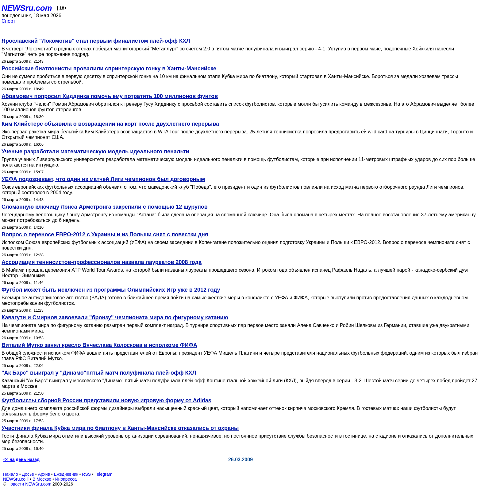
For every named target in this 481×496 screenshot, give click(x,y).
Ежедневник (66, 474)
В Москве (42, 479)
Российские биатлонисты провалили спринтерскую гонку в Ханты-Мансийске (109, 68)
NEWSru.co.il (16, 479)
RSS (86, 474)
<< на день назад (21, 459)
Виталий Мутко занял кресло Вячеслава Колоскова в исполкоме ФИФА (99, 345)
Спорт (8, 21)
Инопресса (66, 479)
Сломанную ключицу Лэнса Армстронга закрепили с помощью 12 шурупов (105, 207)
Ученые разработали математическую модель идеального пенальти (95, 151)
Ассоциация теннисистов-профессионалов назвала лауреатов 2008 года (102, 262)
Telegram (104, 474)
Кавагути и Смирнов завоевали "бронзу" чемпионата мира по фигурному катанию (115, 317)
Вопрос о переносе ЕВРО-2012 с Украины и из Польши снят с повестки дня (105, 234)
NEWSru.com (27, 8)
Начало (10, 474)
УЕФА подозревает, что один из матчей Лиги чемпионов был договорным (103, 179)
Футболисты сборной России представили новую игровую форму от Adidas (106, 400)
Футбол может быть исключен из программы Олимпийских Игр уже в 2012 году (111, 290)
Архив (44, 474)
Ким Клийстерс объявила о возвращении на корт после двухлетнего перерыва (110, 124)
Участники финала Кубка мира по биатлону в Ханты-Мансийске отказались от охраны (120, 428)
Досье (28, 474)
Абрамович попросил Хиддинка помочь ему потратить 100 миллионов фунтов (110, 96)
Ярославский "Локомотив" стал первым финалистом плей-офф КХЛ (96, 41)
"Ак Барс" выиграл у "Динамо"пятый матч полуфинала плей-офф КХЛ (99, 373)
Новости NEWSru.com (29, 484)
